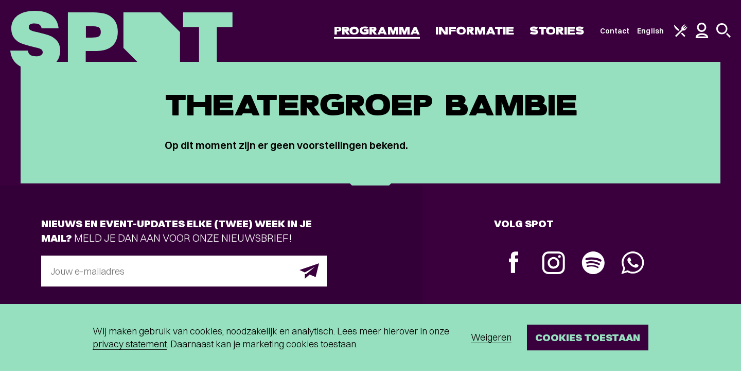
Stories (557, 30)
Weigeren (491, 337)
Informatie (474, 30)
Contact (615, 31)
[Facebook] (514, 263)
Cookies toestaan (587, 337)
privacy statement (130, 344)
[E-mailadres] (184, 271)
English (650, 31)
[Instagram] (553, 264)
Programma (377, 30)
